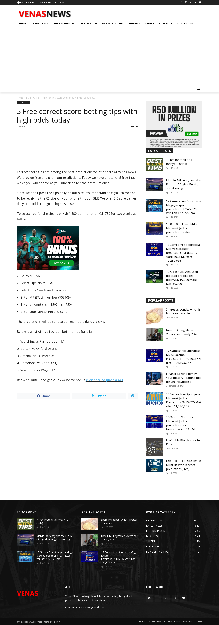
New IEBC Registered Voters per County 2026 (182, 332)
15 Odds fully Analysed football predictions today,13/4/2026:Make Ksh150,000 (182, 278)
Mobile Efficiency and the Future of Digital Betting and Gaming (183, 184)
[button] (198, 88)
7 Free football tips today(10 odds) (179, 162)
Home (20, 97)
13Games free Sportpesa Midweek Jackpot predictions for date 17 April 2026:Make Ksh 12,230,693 (183, 253)
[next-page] (154, 483)
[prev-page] (148, 483)
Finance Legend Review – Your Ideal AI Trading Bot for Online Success (183, 378)
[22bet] (77, 248)
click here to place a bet (104, 380)
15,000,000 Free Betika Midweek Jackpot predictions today (181, 228)
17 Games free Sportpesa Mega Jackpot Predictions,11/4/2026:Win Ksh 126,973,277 (183, 357)
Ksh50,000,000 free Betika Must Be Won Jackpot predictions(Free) (184, 465)
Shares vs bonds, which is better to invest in (183, 311)
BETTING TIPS (32, 97)
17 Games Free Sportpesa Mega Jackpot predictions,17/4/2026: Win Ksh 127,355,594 (183, 207)
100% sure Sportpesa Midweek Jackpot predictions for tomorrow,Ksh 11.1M (180, 423)
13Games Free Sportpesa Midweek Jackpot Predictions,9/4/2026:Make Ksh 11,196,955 (183, 400)
